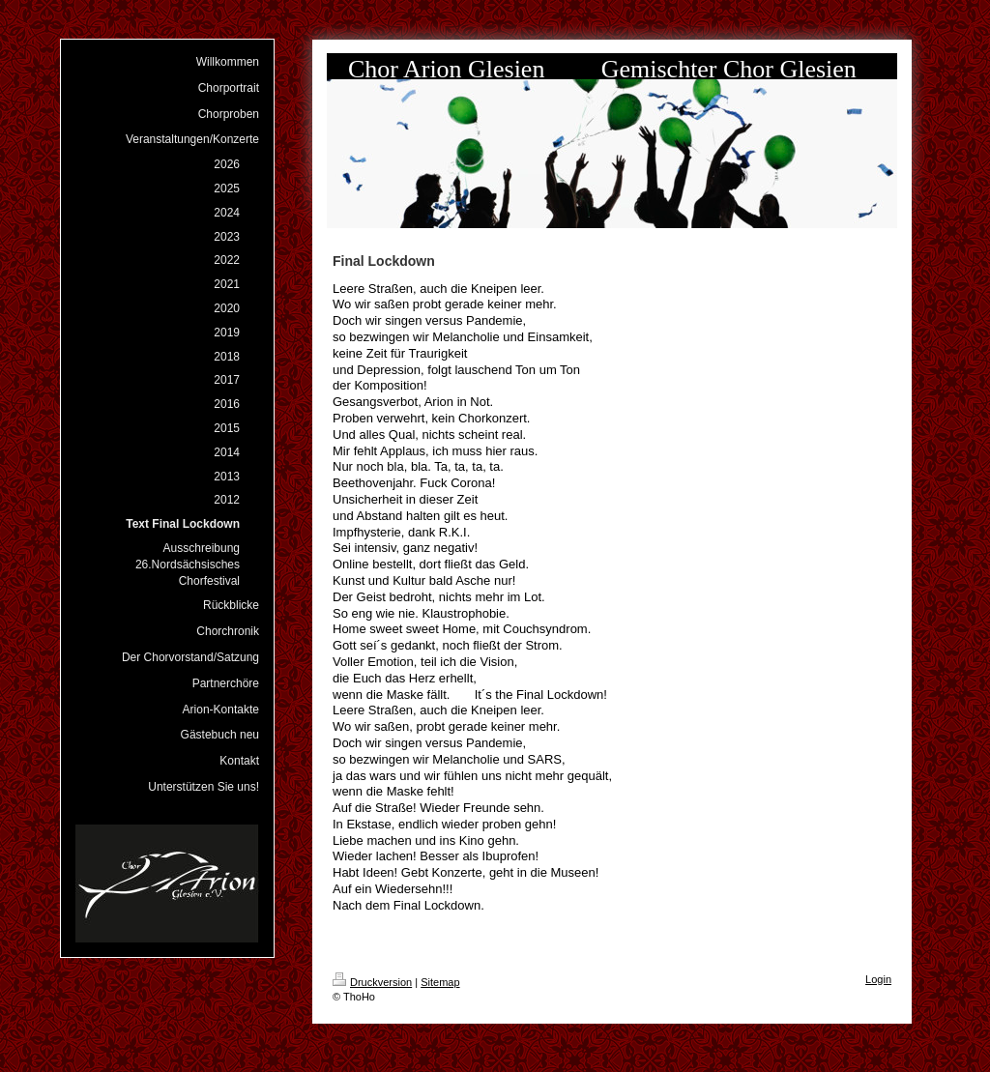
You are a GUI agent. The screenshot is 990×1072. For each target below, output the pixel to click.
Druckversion (372, 982)
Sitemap (440, 982)
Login (878, 979)
